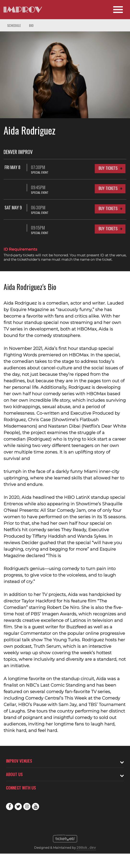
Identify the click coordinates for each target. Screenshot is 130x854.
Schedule (14, 25)
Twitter (18, 806)
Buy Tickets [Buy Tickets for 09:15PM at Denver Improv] (108, 228)
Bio (31, 25)
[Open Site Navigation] (118, 9)
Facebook (9, 806)
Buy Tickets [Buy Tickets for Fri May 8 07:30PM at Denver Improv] (108, 168)
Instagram (26, 806)
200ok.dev (86, 848)
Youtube (35, 806)
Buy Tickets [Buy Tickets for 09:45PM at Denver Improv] (108, 188)
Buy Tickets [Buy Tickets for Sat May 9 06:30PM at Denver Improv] (108, 208)
